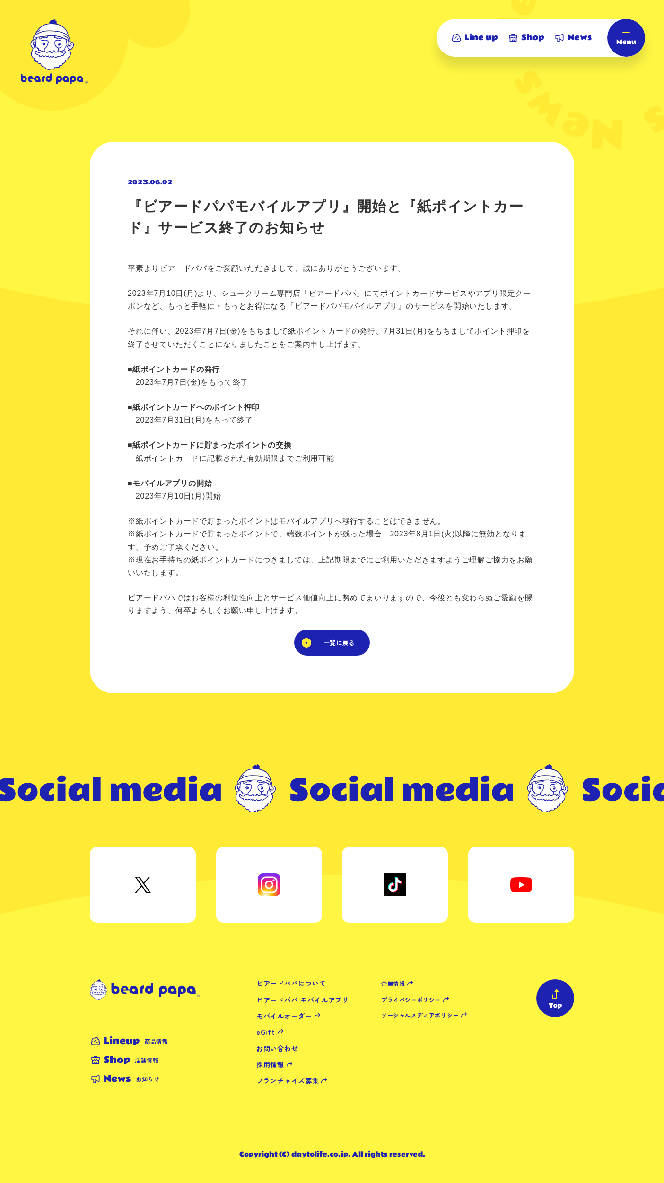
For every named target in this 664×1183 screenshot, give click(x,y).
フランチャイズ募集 (287, 1080)
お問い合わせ (277, 1048)
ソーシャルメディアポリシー (420, 1015)
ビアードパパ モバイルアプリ (302, 999)
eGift (265, 1031)
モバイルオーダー (284, 1015)
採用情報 (270, 1064)
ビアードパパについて (291, 983)
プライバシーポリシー (411, 999)
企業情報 (393, 983)
